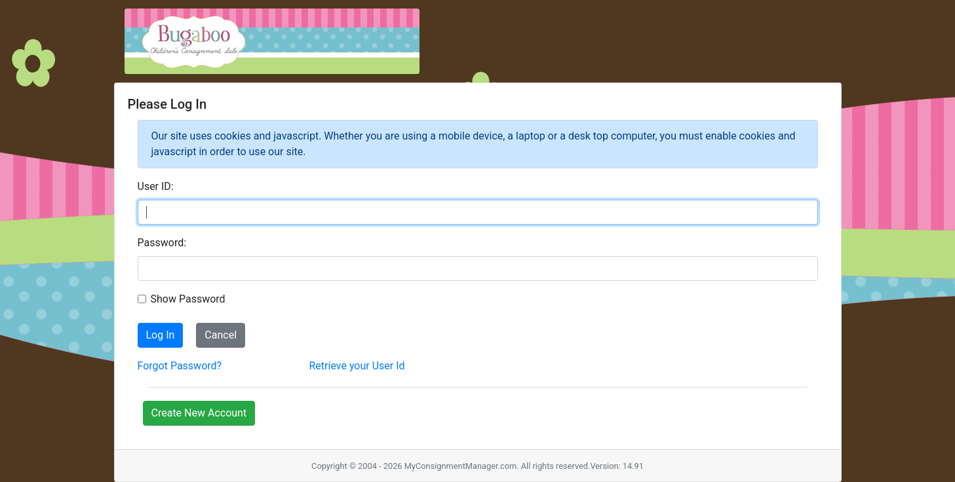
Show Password (188, 299)
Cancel (221, 335)
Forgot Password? (180, 366)
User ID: (156, 186)
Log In (160, 335)
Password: (162, 242)
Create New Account (199, 413)
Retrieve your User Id (357, 366)
